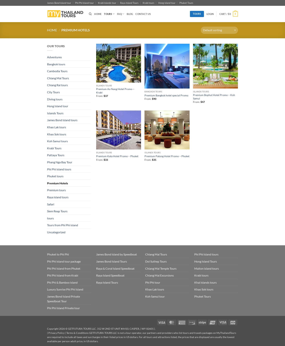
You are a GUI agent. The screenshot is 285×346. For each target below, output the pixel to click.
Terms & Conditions (77, 332)
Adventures (54, 57)
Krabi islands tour (107, 2)
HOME (97, 14)
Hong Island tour (57, 106)
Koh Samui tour (155, 296)
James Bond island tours (62, 120)
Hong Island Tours (205, 261)
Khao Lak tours (56, 127)
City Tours (53, 92)
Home (52, 30)
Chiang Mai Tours (58, 78)
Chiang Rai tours (57, 85)
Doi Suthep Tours (156, 261)
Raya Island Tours (129, 2)
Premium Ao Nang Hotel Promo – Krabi (115, 90)
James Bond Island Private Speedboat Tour (63, 299)
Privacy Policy (56, 332)
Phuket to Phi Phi (58, 254)
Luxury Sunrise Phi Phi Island (65, 289)
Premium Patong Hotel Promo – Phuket (166, 156)
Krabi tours (148, 2)
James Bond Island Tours (111, 261)
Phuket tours (55, 176)
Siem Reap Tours (57, 211)
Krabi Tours (54, 148)
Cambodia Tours (57, 71)
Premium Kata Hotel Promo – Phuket (117, 156)
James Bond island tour (59, 2)
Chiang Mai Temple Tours (160, 268)
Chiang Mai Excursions (159, 275)
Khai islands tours (205, 282)
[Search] (90, 14)
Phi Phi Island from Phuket (63, 268)
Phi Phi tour (152, 282)
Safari (50, 204)
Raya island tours (58, 197)
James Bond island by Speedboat (116, 254)
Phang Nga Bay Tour (59, 162)
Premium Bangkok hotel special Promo (166, 95)
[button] (210, 14)
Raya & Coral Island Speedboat (115, 268)
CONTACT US (143, 14)
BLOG (130, 14)
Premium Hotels (57, 183)
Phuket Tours (186, 2)
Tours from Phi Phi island (62, 225)
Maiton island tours (206, 268)
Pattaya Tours (55, 155)
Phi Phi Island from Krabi (62, 275)
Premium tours (56, 190)
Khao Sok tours (56, 134)
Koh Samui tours (57, 141)
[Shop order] (219, 30)
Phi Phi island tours (59, 169)
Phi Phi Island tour (84, 2)
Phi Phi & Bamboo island (62, 282)
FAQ (120, 14)
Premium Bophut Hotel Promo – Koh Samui (214, 96)
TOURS (109, 14)
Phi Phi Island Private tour (63, 308)
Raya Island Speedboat (110, 275)
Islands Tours (55, 113)
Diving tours (55, 99)
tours (50, 218)
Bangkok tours (56, 64)
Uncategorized (56, 232)
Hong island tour (166, 2)
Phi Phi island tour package (64, 261)
